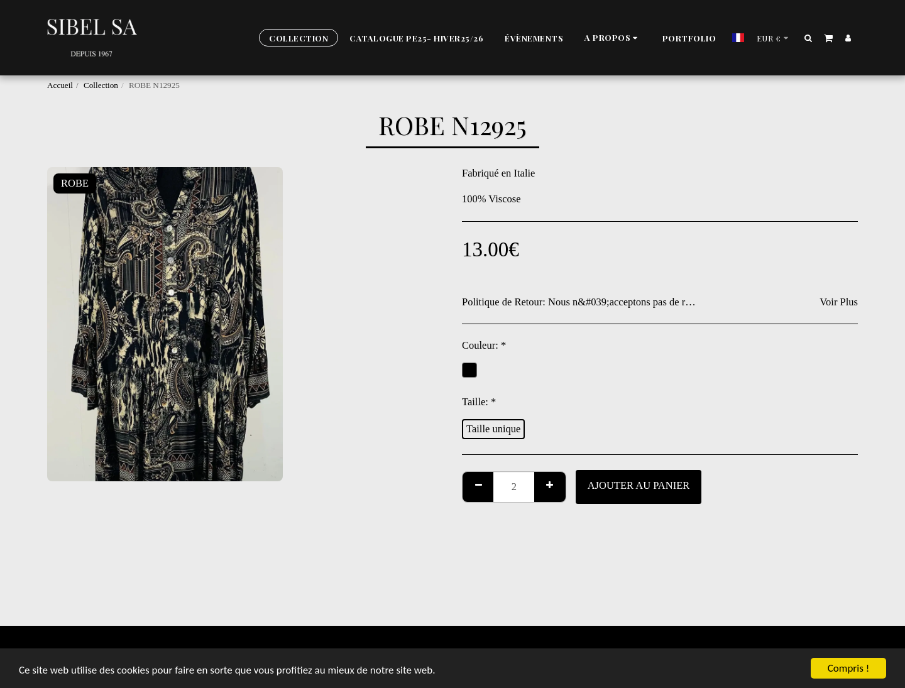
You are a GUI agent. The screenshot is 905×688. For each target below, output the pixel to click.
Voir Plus (839, 302)
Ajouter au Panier (639, 485)
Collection (101, 85)
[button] (612, 38)
